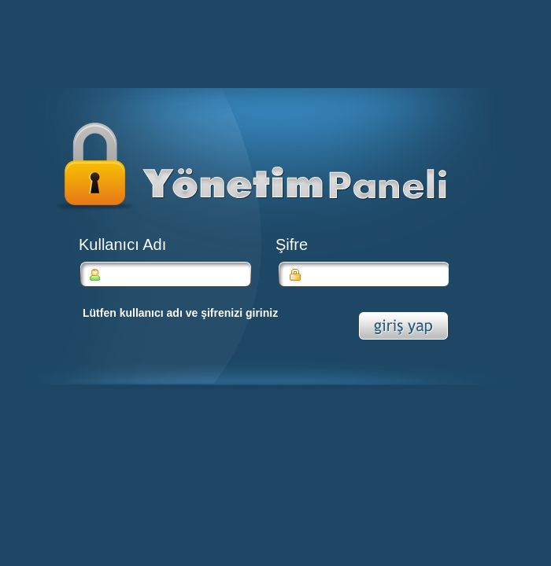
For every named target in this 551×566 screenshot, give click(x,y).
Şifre (292, 244)
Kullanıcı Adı (122, 244)
